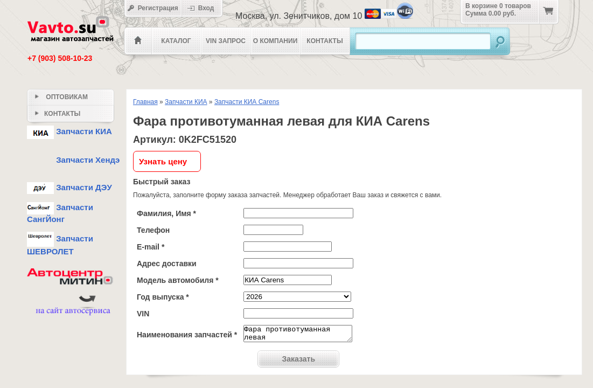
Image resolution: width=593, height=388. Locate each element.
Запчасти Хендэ (73, 159)
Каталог (176, 41)
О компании (275, 41)
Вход (204, 8)
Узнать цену (163, 161)
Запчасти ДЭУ (69, 187)
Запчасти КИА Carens (247, 102)
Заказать (299, 362)
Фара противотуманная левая (297, 335)
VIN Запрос (226, 41)
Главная (145, 102)
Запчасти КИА (186, 102)
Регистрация (153, 8)
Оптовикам (61, 97)
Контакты (324, 41)
